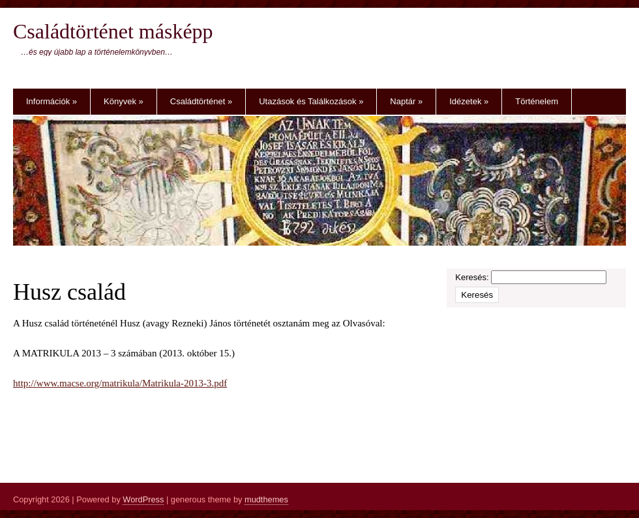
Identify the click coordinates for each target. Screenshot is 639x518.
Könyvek (123, 101)
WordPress (143, 499)
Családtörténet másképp (113, 31)
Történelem (536, 101)
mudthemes (266, 499)
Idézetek (468, 101)
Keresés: (471, 277)
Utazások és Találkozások (311, 101)
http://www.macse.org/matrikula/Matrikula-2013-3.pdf (120, 383)
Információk (51, 101)
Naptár (406, 101)
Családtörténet (201, 101)
